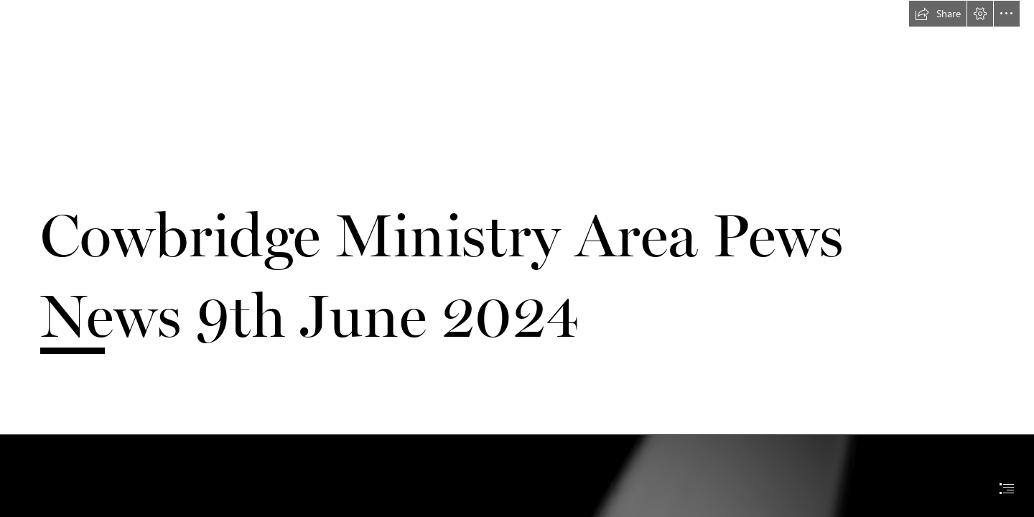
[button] (938, 14)
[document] (517, 258)
